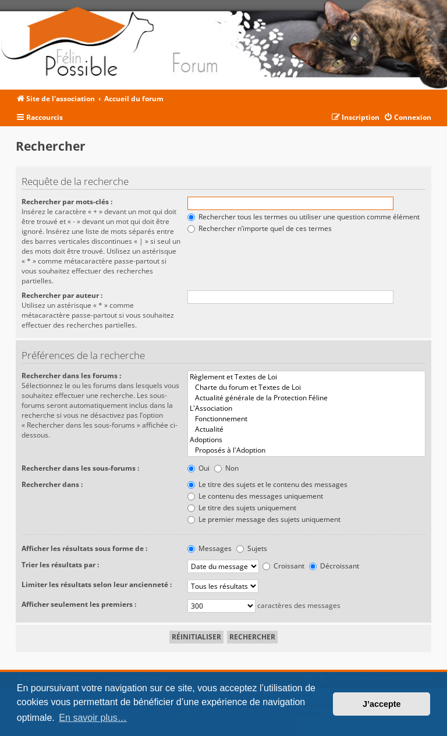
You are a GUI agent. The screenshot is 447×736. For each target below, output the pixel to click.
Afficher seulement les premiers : (79, 604)
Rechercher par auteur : (62, 295)
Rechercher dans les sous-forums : (80, 468)
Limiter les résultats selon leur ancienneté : (97, 584)
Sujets (251, 548)
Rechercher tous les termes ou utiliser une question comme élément (303, 217)
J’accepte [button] (382, 704)
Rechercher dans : (52, 484)
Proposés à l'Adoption (306, 450)
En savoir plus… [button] (93, 718)
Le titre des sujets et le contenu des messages (267, 484)
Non (226, 468)
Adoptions (306, 440)
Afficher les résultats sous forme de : (84, 548)
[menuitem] (407, 118)
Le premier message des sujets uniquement (263, 519)
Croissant (283, 566)
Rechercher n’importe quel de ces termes (259, 228)
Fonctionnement (306, 419)
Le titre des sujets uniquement (241, 508)
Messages (209, 548)
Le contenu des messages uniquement (255, 496)
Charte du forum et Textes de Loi (306, 387)
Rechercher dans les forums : (71, 376)
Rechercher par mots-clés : (67, 202)
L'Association (306, 408)
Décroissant (334, 566)
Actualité (306, 429)
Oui (198, 468)
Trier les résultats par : (60, 565)
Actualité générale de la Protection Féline (306, 398)
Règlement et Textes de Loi (306, 377)
